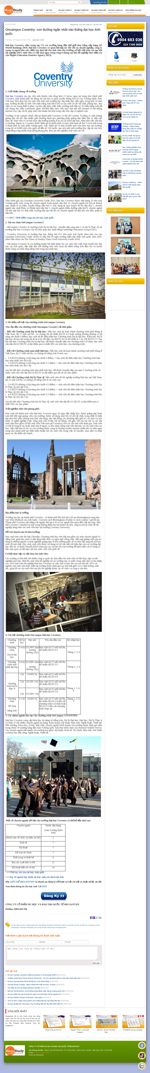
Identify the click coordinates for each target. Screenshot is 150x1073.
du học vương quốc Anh (29, 925)
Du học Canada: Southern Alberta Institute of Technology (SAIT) (36, 975)
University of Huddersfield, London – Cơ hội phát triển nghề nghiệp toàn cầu (132, 161)
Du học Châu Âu (81, 11)
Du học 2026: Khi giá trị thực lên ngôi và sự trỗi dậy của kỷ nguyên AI (38, 994)
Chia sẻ (123, 2)
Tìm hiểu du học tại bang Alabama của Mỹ (28, 988)
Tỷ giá (116, 57)
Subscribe (138, 75)
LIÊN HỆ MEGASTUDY (22, 882)
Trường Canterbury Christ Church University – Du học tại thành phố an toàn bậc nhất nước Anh (48, 978)
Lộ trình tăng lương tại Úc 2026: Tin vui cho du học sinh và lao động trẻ (132, 114)
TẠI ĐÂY (42, 886)
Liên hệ (132, 2)
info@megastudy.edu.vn (42, 1052)
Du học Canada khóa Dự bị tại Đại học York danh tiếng (33, 981)
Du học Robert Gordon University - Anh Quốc (29, 997)
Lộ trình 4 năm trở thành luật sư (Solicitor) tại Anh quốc (132, 173)
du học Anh (15, 925)
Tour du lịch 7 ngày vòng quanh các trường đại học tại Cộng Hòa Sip (38, 1001)
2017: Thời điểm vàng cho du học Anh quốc (31, 217)
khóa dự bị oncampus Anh (56, 927)
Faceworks (40, 1055)
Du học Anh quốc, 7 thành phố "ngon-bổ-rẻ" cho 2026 (132, 103)
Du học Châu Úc (115, 11)
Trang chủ (38, 11)
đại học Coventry (68, 925)
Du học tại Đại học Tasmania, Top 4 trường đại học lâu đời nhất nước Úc (39, 1004)
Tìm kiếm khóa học (99, 2)
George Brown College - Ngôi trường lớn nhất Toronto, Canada (36, 984)
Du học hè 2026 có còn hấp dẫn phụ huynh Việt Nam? (131, 196)
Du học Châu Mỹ (98, 11)
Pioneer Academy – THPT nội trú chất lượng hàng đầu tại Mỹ (132, 185)
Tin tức (51, 11)
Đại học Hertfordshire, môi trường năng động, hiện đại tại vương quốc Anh (41, 991)
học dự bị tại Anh (40, 927)
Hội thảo (114, 2)
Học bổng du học (133, 11)
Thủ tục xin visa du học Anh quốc (27, 872)
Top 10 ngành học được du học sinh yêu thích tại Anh (36, 877)
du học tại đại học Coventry (84, 925)
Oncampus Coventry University (50, 925)
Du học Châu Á (65, 11)
